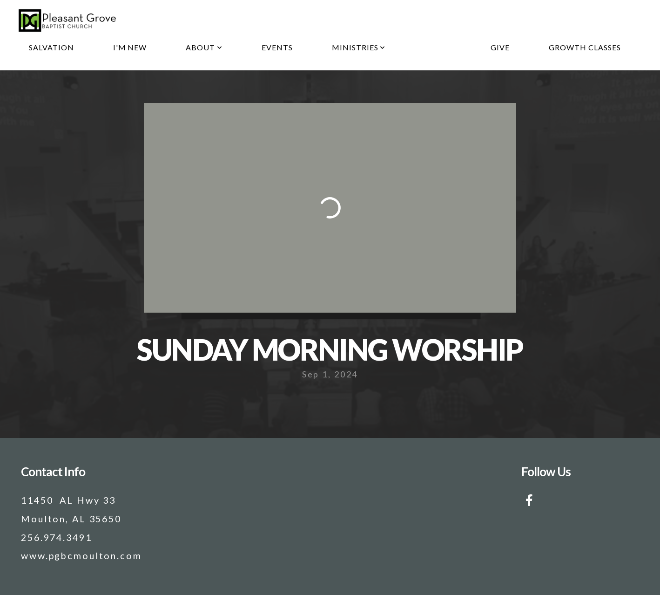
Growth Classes (584, 47)
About (204, 47)
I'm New (130, 47)
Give (500, 47)
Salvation (51, 47)
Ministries (359, 47)
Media (437, 47)
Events (277, 47)
